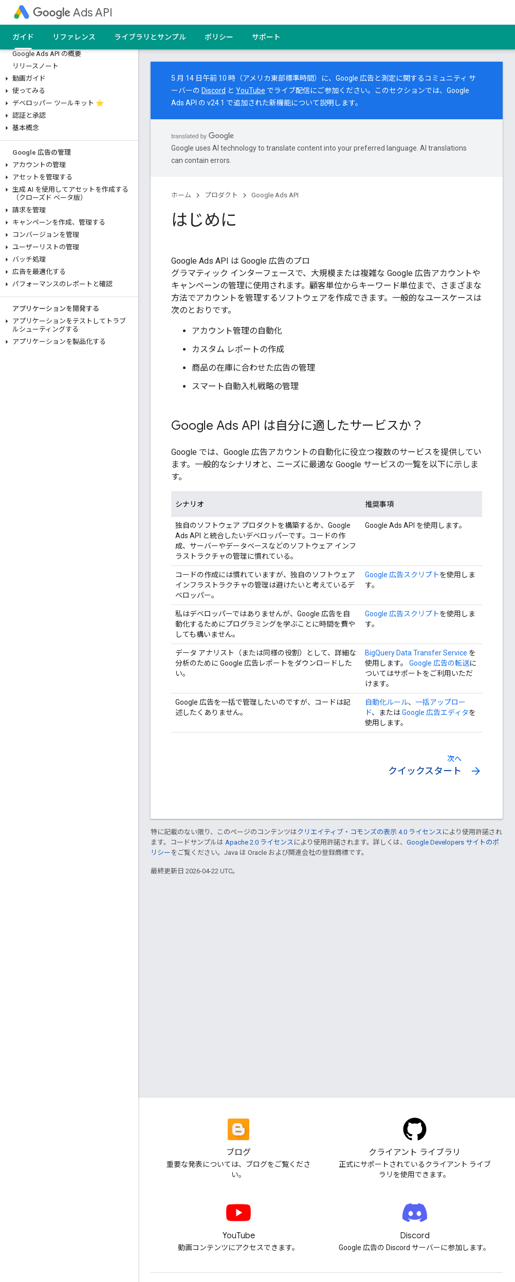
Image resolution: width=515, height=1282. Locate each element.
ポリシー (219, 37)
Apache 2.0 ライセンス (259, 842)
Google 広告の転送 (438, 663)
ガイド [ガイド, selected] (23, 37)
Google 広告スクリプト (402, 575)
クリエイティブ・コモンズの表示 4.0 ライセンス (369, 832)
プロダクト (221, 195)
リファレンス (74, 37)
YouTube (250, 90)
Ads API (73, 13)
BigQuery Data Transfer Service (416, 653)
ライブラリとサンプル (150, 37)
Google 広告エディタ (435, 712)
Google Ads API (275, 195)
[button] (67, 78)
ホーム (181, 195)
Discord (213, 90)
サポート (266, 37)
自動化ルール (386, 702)
